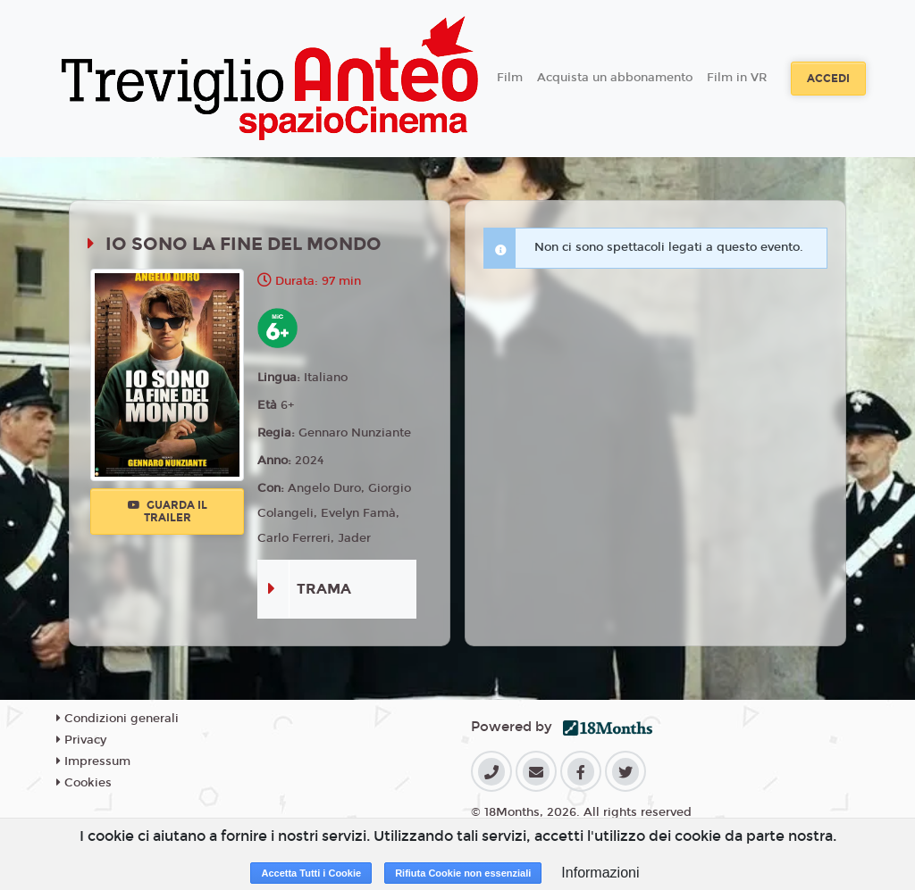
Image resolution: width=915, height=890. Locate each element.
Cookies (84, 783)
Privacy (81, 740)
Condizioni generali (117, 718)
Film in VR (737, 78)
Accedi (828, 78)
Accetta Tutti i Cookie (311, 873)
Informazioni (600, 872)
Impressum (93, 761)
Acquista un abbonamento (615, 78)
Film (510, 78)
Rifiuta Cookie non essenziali (463, 873)
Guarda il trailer (167, 511)
